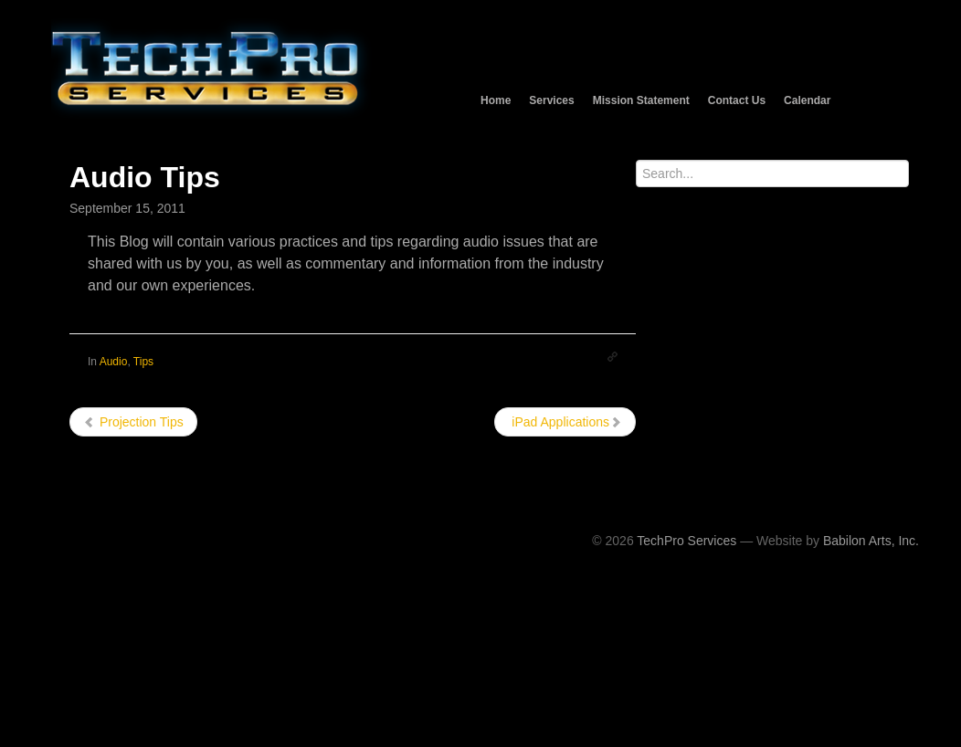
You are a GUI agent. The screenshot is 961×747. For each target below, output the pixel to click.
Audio (114, 361)
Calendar (807, 100)
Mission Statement (641, 100)
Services (551, 100)
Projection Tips (133, 422)
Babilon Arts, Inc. (871, 540)
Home (495, 100)
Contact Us (737, 100)
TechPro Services (686, 540)
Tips (143, 361)
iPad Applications (565, 422)
